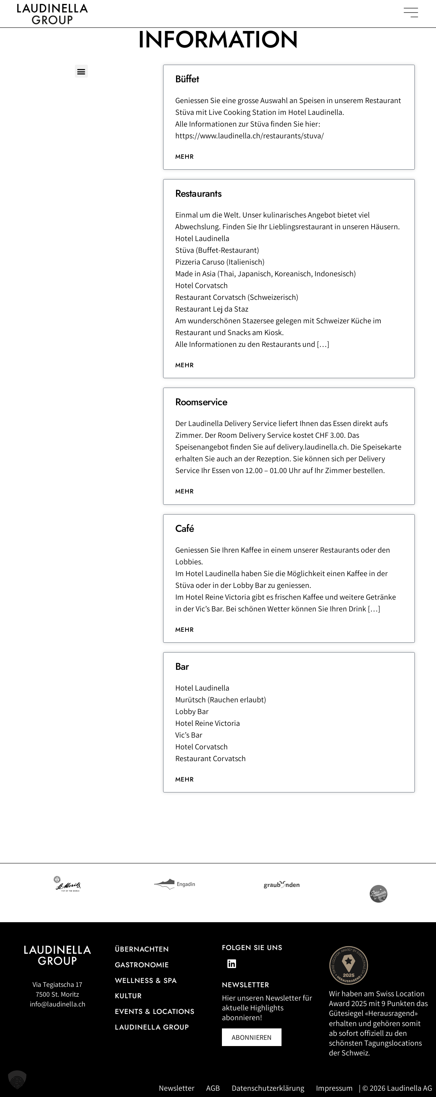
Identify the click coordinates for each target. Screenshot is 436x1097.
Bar (182, 666)
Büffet (187, 79)
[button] (81, 71)
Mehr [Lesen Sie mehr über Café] (184, 629)
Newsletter (176, 1088)
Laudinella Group (152, 1027)
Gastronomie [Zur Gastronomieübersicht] (142, 965)
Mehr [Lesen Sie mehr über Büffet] (184, 156)
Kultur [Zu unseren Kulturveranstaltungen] (128, 996)
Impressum (334, 1088)
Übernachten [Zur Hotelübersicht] (142, 949)
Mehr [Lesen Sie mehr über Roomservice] (184, 491)
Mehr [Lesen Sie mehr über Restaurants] (184, 365)
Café (184, 528)
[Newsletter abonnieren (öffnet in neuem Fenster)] (252, 1037)
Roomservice (201, 402)
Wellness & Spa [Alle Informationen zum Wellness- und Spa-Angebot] (146, 981)
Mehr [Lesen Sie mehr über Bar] (184, 779)
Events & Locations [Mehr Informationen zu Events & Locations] (154, 1011)
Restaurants (198, 193)
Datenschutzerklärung (268, 1088)
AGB (213, 1088)
